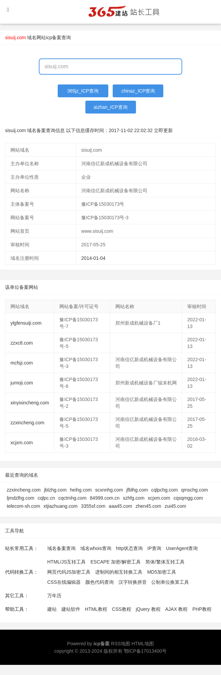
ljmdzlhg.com (20, 498)
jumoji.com (21, 382)
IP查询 (154, 548)
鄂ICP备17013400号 (145, 651)
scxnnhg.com (109, 490)
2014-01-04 (93, 258)
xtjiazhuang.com (61, 506)
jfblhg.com (137, 490)
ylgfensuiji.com (26, 323)
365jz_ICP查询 (83, 91)
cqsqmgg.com (188, 498)
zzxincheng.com (27, 422)
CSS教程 (121, 609)
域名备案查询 (61, 548)
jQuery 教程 (148, 609)
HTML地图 (143, 643)
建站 (52, 609)
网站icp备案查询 (53, 37)
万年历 (54, 595)
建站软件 (70, 609)
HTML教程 (96, 609)
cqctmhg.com (72, 498)
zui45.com (175, 506)
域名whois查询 (95, 548)
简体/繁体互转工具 (165, 562)
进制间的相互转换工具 (118, 572)
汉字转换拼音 (132, 582)
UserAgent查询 (182, 548)
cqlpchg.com (164, 490)
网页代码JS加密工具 (68, 572)
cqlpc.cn (46, 498)
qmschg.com (194, 490)
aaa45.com (120, 506)
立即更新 (163, 130)
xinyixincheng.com (29, 402)
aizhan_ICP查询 (110, 107)
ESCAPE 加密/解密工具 (115, 562)
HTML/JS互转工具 (66, 562)
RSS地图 (120, 643)
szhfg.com (133, 498)
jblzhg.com (55, 490)
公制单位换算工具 (170, 582)
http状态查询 (129, 548)
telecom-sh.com (23, 506)
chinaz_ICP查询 (138, 91)
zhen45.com (148, 506)
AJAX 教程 (176, 609)
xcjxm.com (21, 442)
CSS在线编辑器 (64, 582)
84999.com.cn (104, 498)
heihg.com (81, 490)
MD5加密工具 (161, 572)
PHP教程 (202, 609)
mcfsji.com (21, 363)
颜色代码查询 (99, 582)
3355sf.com (93, 506)
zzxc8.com (21, 343)
